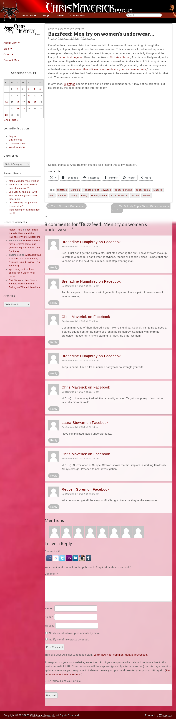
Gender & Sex (55, 29)
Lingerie (158, 190)
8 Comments (88, 38)
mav (53, 38)
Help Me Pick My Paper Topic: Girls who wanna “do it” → (140, 208)
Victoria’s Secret (120, 57)
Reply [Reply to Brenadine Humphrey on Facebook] (53, 267)
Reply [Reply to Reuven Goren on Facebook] (53, 506)
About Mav (28, 15)
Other (59, 15)
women (146, 195)
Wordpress (165, 715)
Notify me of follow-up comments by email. (75, 637)
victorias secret (119, 195)
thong (84, 195)
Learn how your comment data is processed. (121, 659)
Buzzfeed (69, 83)
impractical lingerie (70, 57)
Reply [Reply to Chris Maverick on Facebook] (53, 342)
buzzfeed (62, 190)
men (51, 195)
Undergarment (99, 195)
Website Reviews (74, 29)
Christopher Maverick (42, 715)
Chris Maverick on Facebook (86, 317)
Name (49, 612)
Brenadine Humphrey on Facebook (91, 242)
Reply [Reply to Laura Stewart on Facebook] (53, 440)
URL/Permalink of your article (63, 685)
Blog (45, 15)
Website (49, 629)
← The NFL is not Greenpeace (66, 206)
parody (74, 195)
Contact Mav (77, 15)
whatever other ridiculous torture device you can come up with (108, 69)
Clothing (75, 190)
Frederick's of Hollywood (97, 190)
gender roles (143, 190)
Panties (62, 195)
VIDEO (135, 195)
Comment (51, 573)
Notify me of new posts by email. (69, 643)
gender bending (123, 190)
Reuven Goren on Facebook (85, 489)
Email (49, 621)
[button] (49, 557)
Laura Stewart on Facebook (85, 423)
